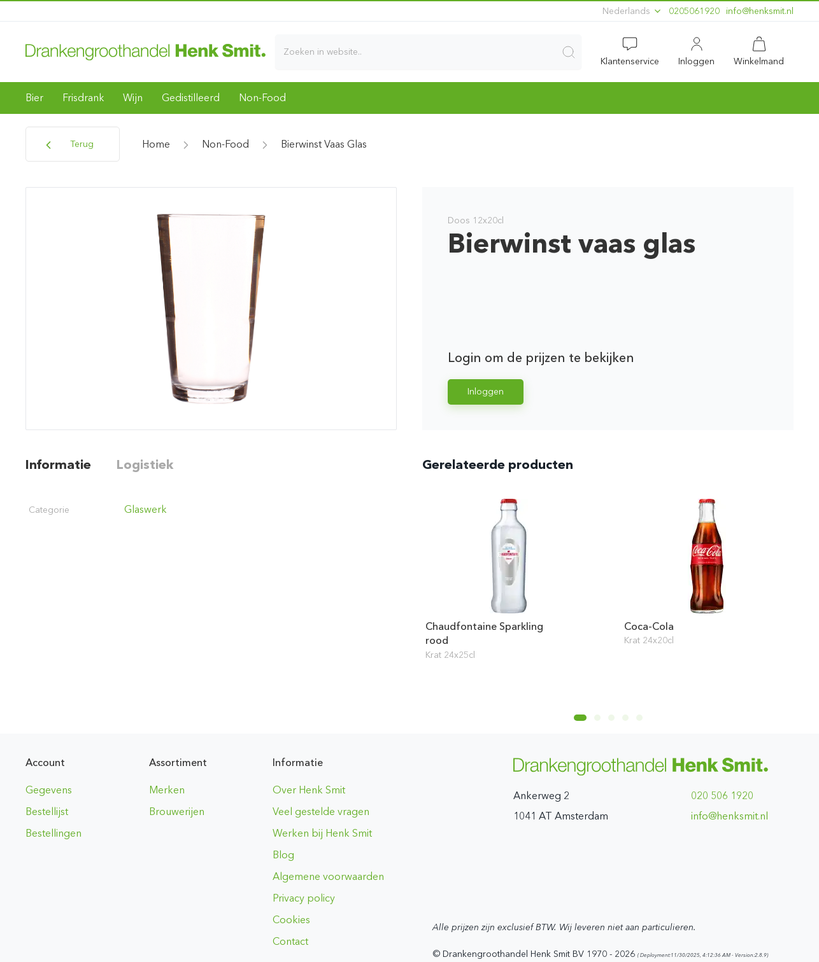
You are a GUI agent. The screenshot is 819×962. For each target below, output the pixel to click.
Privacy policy (304, 898)
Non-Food (262, 98)
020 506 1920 (722, 796)
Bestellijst (46, 811)
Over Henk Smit (309, 790)
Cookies (291, 920)
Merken (167, 790)
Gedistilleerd (191, 98)
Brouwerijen (176, 811)
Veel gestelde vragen (321, 811)
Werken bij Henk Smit (322, 833)
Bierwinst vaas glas (324, 144)
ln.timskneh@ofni (760, 11)
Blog (283, 855)
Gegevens (48, 790)
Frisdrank (83, 98)
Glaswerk (145, 509)
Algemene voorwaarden (328, 876)
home (156, 144)
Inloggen (485, 391)
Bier (34, 98)
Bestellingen (53, 833)
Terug (68, 145)
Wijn (133, 98)
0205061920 (694, 11)
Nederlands (632, 11)
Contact (290, 941)
